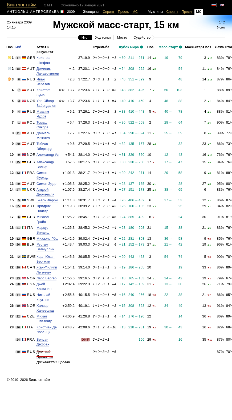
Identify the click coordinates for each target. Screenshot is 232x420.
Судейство (141, 37)
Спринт (108, 12)
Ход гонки (103, 37)
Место (122, 37)
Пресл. (123, 12)
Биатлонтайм (21, 4)
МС (135, 12)
